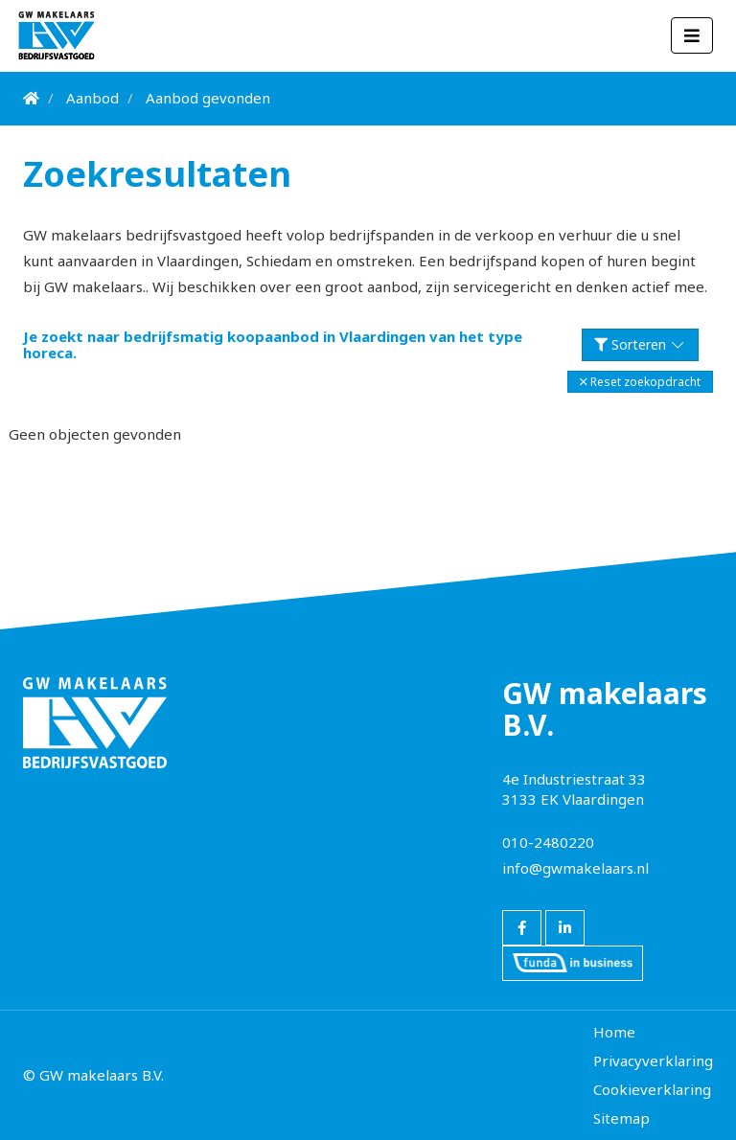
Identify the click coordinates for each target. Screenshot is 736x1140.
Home (614, 1031)
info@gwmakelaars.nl (575, 868)
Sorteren (640, 344)
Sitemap (621, 1118)
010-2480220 (548, 842)
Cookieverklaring (652, 1089)
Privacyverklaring (653, 1060)
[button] (640, 382)
